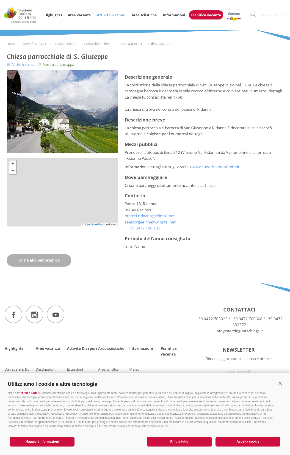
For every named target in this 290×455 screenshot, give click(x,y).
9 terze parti (29, 393)
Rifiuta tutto (179, 441)
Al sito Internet (21, 64)
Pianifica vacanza (206, 15)
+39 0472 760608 (246, 318)
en (270, 15)
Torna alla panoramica (39, 260)
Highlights (53, 15)
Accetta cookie (248, 441)
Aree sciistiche (144, 15)
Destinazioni (45, 369)
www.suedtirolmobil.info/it (215, 166)
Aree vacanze (79, 15)
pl (283, 15)
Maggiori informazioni (42, 441)
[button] (280, 383)
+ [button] (12, 163)
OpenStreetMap (94, 224)
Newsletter (239, 349)
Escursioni (75, 369)
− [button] (12, 170)
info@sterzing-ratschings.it (239, 331)
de (264, 15)
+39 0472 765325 (212, 318)
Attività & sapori (111, 15)
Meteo (134, 369)
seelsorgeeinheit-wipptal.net (150, 222)
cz (277, 15)
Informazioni (174, 15)
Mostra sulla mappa (56, 64)
